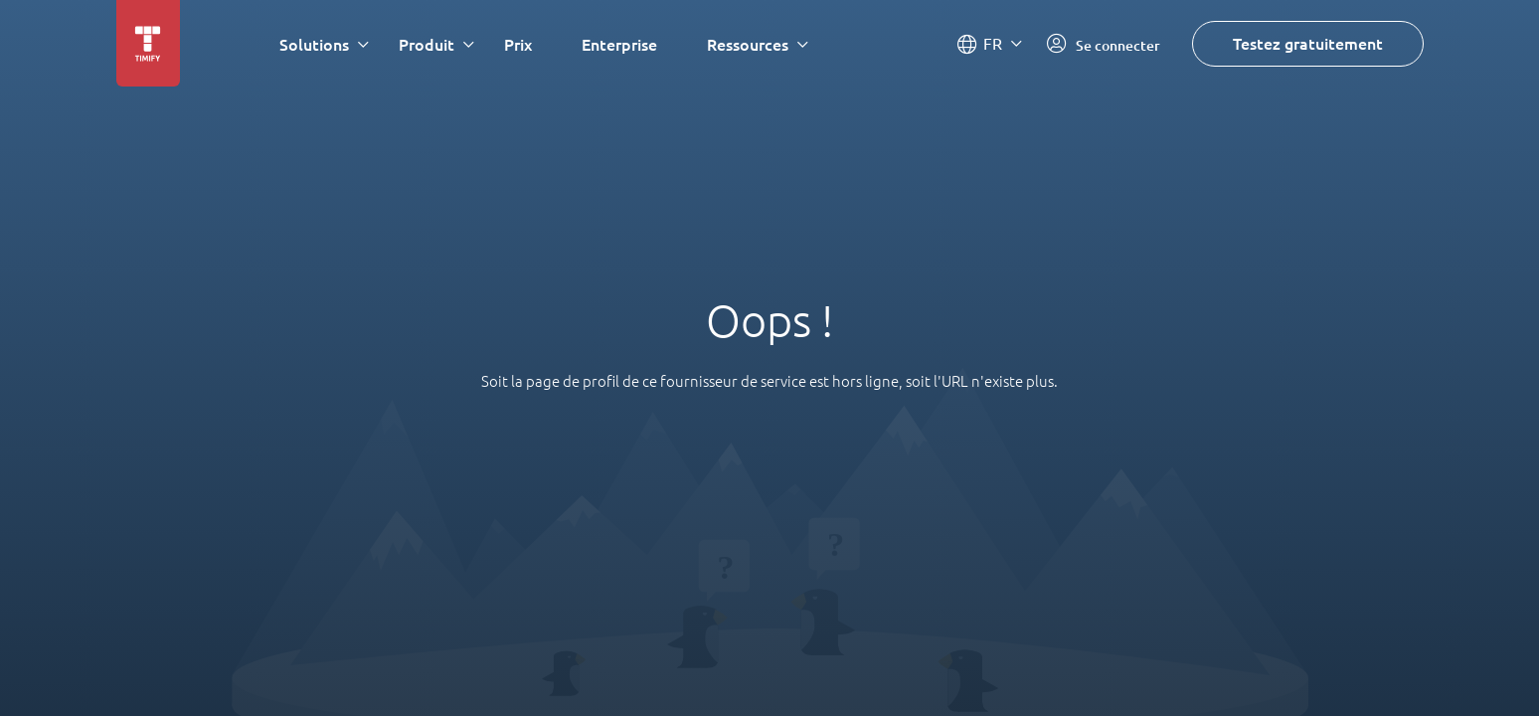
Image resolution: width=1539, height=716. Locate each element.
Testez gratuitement (1308, 43)
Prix (518, 44)
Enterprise (619, 44)
